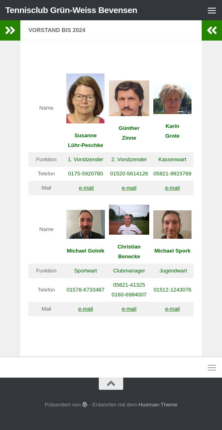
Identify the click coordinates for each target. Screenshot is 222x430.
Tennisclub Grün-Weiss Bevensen (71, 10)
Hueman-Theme (158, 405)
